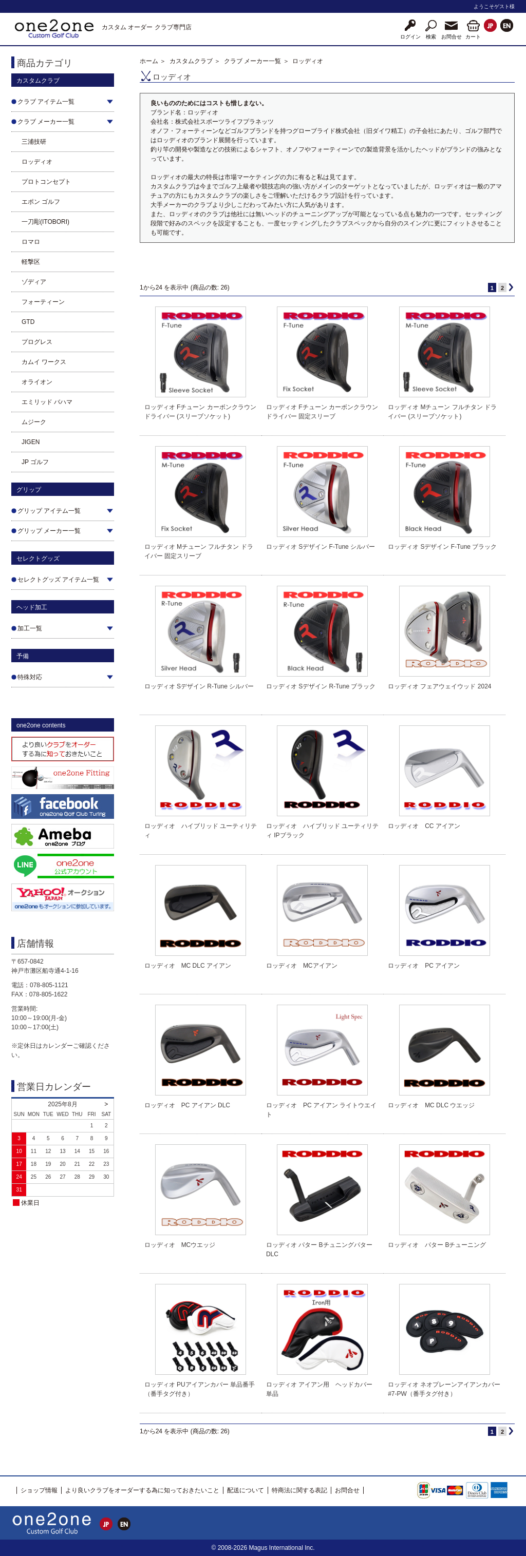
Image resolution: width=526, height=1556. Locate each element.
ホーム (149, 61)
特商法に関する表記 (299, 1490)
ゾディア (34, 281)
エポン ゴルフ (41, 201)
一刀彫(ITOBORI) (45, 221)
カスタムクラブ (191, 61)
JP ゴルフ (35, 462)
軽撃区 (31, 261)
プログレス (37, 341)
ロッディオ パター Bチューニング (437, 1244)
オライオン (37, 382)
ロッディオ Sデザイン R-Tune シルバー (199, 686)
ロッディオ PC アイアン (424, 965)
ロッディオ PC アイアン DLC (187, 1105)
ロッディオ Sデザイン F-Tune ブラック (442, 546)
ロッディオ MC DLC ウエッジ (431, 1105)
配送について (245, 1490)
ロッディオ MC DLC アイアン (187, 965)
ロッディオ (37, 161)
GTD (28, 321)
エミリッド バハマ (47, 402)
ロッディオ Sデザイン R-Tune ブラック (321, 686)
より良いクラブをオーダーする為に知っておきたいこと (142, 1490)
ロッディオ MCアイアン (301, 965)
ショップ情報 (39, 1490)
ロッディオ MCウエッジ (180, 1244)
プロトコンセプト (46, 181)
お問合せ (347, 1490)
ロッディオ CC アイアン (424, 826)
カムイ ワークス (44, 362)
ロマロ (31, 241)
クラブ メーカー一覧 (252, 61)
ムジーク (34, 422)
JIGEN (31, 442)
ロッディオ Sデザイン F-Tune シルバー (320, 546)
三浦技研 (34, 141)
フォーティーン (43, 301)
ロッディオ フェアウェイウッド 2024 (439, 686)
